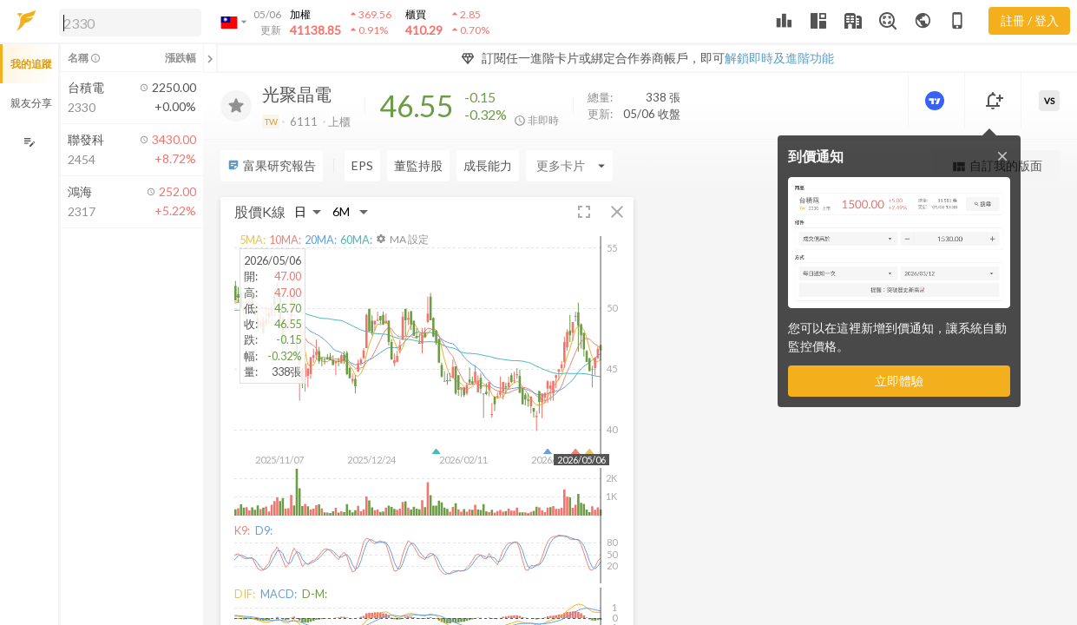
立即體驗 (899, 380)
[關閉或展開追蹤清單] (210, 58)
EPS (362, 165)
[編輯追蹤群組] (29, 141)
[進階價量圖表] (936, 100)
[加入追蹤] (236, 106)
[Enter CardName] (569, 165)
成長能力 (487, 165)
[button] (126, 21)
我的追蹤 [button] (31, 63)
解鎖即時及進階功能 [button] (779, 57)
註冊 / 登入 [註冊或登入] (1030, 20)
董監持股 (418, 165)
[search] (130, 22)
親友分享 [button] (31, 102)
